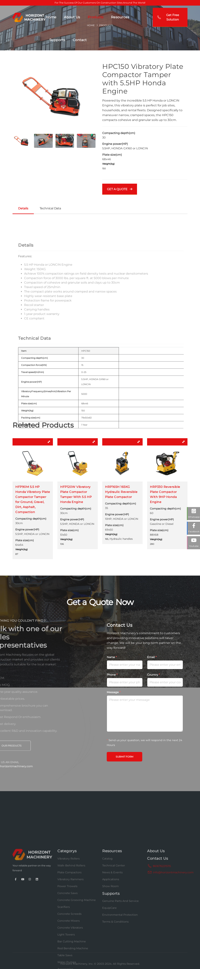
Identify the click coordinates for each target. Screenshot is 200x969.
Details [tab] (23, 208)
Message (114, 692)
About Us (72, 17)
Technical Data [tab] (50, 208)
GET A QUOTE (119, 189)
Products (96, 17)
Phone (112, 674)
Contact (80, 40)
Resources (120, 17)
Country (153, 674)
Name (112, 657)
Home (51, 17)
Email (152, 657)
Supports (57, 40)
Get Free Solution (168, 17)
